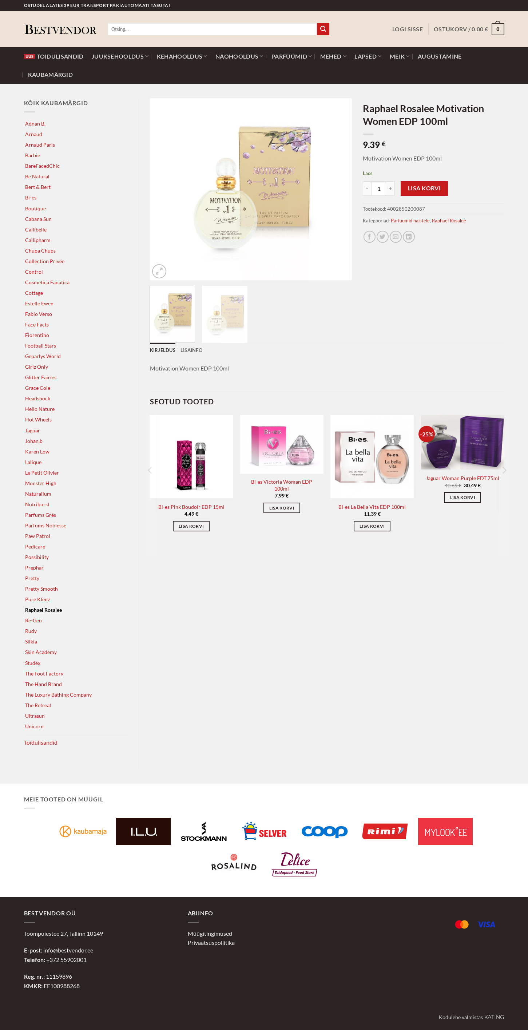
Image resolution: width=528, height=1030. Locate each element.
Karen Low (37, 451)
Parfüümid (291, 56)
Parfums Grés (40, 515)
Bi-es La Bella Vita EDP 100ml (372, 507)
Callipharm (38, 240)
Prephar (34, 567)
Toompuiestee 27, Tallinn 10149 (63, 933)
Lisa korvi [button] (191, 526)
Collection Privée (44, 261)
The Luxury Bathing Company (58, 695)
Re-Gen (33, 620)
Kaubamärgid (50, 74)
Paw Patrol (37, 536)
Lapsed (367, 56)
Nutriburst (37, 504)
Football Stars (40, 345)
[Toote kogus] (379, 188)
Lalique (33, 462)
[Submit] (323, 29)
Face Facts (37, 324)
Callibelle (36, 229)
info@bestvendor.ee (68, 950)
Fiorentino (37, 335)
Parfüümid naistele (410, 220)
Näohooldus (239, 56)
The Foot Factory (44, 673)
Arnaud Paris (40, 145)
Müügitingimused (210, 933)
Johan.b (34, 441)
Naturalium (38, 494)
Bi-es (30, 197)
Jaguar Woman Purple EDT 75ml (462, 478)
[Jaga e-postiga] (396, 237)
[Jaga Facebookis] (370, 237)
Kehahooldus (182, 56)
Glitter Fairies (40, 377)
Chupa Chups (40, 250)
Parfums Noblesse (45, 525)
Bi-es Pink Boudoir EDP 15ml (191, 507)
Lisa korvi (424, 188)
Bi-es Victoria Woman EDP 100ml (281, 485)
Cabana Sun (38, 219)
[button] (407, 29)
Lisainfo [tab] (191, 350)
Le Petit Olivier (42, 473)
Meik (400, 56)
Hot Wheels (38, 419)
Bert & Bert (38, 187)
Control (34, 272)
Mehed (333, 56)
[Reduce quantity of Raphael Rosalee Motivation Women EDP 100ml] (367, 188)
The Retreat (38, 705)
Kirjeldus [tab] (162, 350)
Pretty (32, 578)
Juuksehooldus (120, 56)
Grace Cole (37, 388)
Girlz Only (36, 367)
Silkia (31, 641)
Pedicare (35, 546)
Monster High (40, 483)
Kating (494, 1017)
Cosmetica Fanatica (47, 282)
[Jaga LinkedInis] (409, 237)
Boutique (35, 208)
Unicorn (34, 726)
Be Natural (37, 176)
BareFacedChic (42, 166)
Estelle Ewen (39, 303)
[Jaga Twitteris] (383, 237)
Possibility (37, 557)
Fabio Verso (38, 314)
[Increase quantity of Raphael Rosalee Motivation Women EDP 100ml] (390, 188)
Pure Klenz (37, 599)
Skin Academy (41, 652)
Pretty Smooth (41, 589)
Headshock (37, 398)
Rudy (31, 631)
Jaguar (32, 430)
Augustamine (439, 56)
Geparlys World (43, 356)
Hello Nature (40, 409)
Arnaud (33, 134)
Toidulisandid (54, 56)
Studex (32, 663)
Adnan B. (35, 123)
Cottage (34, 293)
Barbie (32, 155)
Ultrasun (35, 716)
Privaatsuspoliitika (211, 942)
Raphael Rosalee (43, 610)
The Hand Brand (43, 684)
